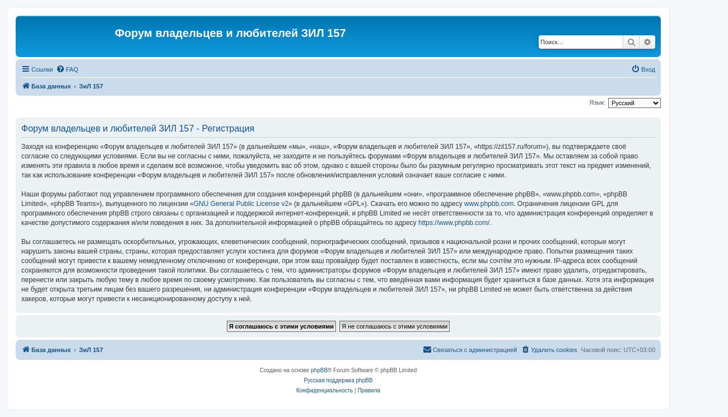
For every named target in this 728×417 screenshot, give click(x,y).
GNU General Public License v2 (241, 204)
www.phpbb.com (489, 204)
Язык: (597, 102)
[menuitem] (67, 69)
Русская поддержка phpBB (338, 380)
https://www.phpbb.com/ (453, 223)
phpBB (319, 370)
